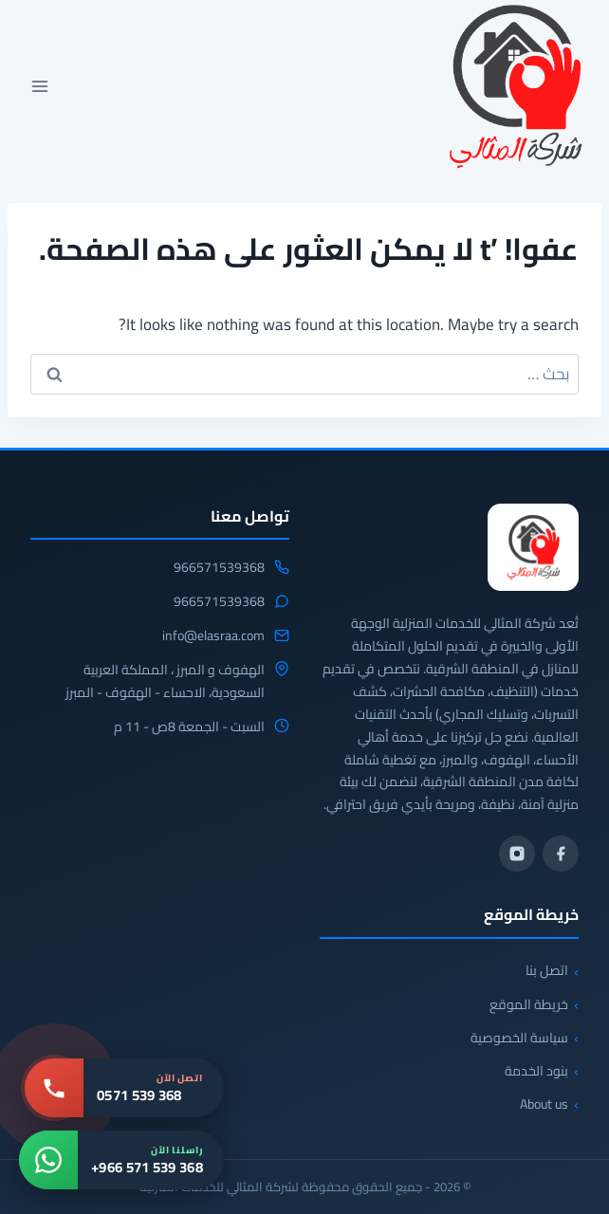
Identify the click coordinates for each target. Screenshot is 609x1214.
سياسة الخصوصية (519, 1037)
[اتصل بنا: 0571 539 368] (124, 1087)
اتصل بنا (547, 970)
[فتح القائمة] (40, 86)
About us (544, 1104)
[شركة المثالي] (533, 547)
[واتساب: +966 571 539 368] (121, 1160)
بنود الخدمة (536, 1070)
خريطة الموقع (528, 1004)
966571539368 (219, 568)
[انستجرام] (517, 854)
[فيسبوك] (561, 854)
